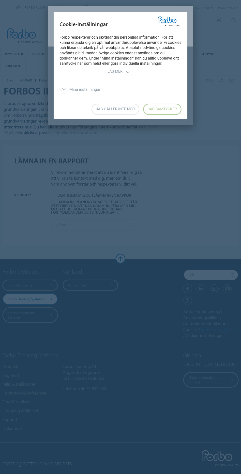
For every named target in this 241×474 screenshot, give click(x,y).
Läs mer (118, 72)
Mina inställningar (80, 89)
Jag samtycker (162, 109)
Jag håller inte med (115, 109)
